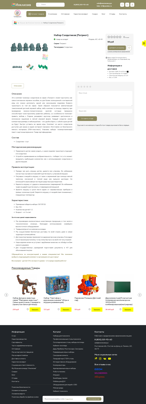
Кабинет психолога (60, 391)
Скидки (14, 372)
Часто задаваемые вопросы (22, 346)
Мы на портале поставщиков (22, 352)
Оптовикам (16, 349)
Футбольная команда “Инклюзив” (24, 368)
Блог (13, 375)
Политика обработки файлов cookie (25, 397)
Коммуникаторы (59, 365)
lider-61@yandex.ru (104, 6)
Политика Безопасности (21, 387)
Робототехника (59, 372)
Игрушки (56, 375)
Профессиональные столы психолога (67, 339)
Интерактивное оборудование (64, 362)
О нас (14, 336)
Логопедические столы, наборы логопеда (68, 342)
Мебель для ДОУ (59, 381)
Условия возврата (18, 394)
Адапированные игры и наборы (64, 368)
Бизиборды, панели (60, 378)
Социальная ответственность (23, 365)
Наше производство (19, 339)
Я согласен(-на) (93, 399)
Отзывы (14, 378)
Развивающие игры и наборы (63, 352)
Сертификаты (17, 342)
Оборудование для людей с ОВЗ (65, 385)
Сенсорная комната (60, 355)
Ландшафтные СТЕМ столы (63, 359)
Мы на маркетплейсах (20, 355)
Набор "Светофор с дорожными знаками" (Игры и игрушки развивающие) (56, 300)
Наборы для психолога (61, 336)
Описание (18, 86)
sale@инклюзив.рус (104, 3)
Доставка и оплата (19, 359)
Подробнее (69, 399)
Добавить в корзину (116, 48)
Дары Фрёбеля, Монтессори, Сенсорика (68, 349)
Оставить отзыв (87, 118)
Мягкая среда (58, 388)
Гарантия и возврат (19, 362)
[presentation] (6, 295)
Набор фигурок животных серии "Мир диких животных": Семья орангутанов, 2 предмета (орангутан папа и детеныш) (26, 301)
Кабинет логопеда (60, 346)
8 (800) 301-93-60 (81, 5)
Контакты (15, 381)
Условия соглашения (19, 390)
